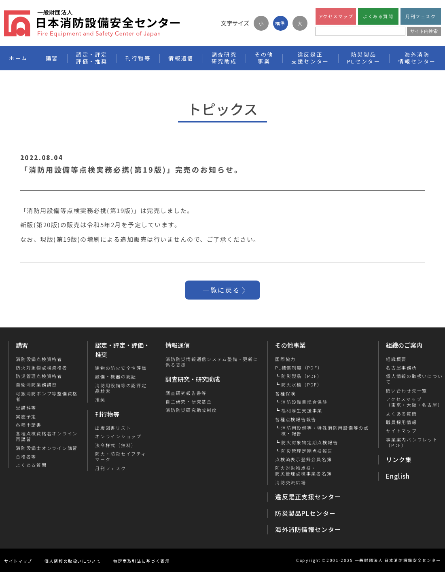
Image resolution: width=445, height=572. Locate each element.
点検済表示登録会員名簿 (303, 459)
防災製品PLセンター (305, 513)
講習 (22, 345)
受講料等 (26, 407)
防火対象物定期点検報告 (309, 442)
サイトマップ (401, 430)
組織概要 (396, 359)
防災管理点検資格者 (39, 376)
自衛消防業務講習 (36, 384)
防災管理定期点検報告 (307, 451)
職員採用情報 (401, 422)
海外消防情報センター (417, 58)
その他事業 (290, 345)
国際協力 (285, 359)
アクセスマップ (336, 16)
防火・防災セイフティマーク (120, 456)
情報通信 (177, 345)
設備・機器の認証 (115, 376)
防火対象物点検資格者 (42, 367)
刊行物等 (107, 414)
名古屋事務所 (401, 367)
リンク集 (399, 459)
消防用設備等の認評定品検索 (121, 388)
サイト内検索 (424, 31)
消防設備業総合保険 (304, 402)
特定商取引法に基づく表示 (141, 561)
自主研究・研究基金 (188, 401)
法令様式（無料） (115, 445)
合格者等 (26, 456)
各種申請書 (29, 425)
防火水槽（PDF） (301, 384)
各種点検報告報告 (295, 419)
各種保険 (285, 393)
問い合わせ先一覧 (406, 390)
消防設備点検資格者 (39, 359)
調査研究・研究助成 (192, 379)
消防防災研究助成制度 (191, 410)
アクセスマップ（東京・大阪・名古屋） (414, 402)
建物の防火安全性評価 (121, 368)
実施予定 (26, 416)
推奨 (100, 399)
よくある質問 (378, 16)
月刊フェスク (420, 16)
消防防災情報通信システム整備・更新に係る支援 (212, 362)
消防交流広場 (290, 482)
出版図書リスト (113, 428)
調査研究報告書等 (186, 393)
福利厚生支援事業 (301, 410)
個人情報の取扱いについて (72, 561)
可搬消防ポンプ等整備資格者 (47, 396)
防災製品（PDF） (301, 376)
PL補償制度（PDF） (298, 367)
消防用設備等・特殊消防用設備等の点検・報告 (325, 431)
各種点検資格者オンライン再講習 (47, 436)
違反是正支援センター (308, 496)
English (398, 476)
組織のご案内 (404, 345)
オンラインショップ (118, 436)
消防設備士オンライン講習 (47, 448)
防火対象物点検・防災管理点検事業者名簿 (303, 471)
